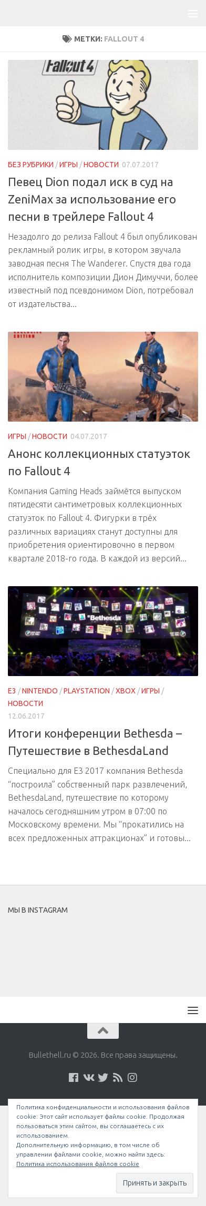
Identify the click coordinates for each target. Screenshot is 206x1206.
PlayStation (87, 691)
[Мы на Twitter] (103, 1077)
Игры (68, 164)
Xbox (126, 691)
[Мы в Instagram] (132, 1077)
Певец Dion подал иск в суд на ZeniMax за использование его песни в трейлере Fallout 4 (92, 199)
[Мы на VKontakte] (88, 1077)
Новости (101, 164)
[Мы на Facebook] (73, 1077)
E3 (12, 691)
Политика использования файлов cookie (77, 1163)
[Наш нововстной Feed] (117, 1077)
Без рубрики (31, 164)
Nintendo (40, 691)
